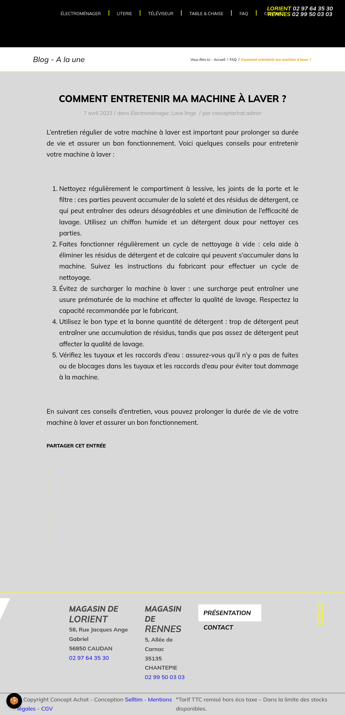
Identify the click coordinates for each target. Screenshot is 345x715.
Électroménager (150, 113)
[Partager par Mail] (49, 548)
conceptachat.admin (236, 113)
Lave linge (184, 113)
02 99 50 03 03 (312, 14)
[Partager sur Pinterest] (49, 493)
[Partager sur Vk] (49, 526)
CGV (47, 708)
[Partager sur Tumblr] (49, 515)
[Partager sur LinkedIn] (49, 504)
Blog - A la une (59, 59)
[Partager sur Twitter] (49, 471)
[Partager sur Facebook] (49, 460)
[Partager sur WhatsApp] (49, 482)
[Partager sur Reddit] (49, 537)
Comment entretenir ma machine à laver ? (172, 99)
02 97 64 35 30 (313, 8)
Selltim (134, 699)
